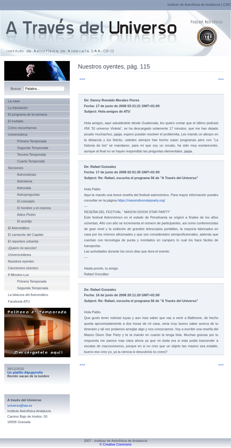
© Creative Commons (115, 444)
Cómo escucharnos (22, 128)
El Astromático (18, 228)
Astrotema (20, 181)
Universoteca (17, 134)
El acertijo (20, 221)
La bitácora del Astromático (28, 295)
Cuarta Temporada (26, 161)
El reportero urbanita (23, 241)
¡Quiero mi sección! (22, 248)
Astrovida (19, 188)
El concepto (21, 201)
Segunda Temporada (28, 148)
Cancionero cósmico (23, 268)
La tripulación (18, 108)
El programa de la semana (27, 114)
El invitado (15, 121)
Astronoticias (22, 174)
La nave (14, 101)
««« (82, 79)
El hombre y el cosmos (29, 208)
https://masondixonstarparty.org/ (141, 200)
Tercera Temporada (27, 154)
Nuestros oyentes (21, 261)
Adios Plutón (22, 214)
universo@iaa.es (19, 405)
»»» (221, 79)
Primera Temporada (27, 141)
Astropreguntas (24, 194)
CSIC (227, 4)
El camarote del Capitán (25, 234)
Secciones (15, 168)
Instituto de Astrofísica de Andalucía (193, 4)
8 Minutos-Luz (18, 275)
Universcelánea (19, 254)
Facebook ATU (19, 301)
